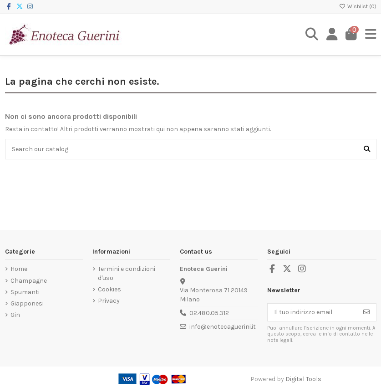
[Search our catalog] (366, 149)
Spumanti (25, 292)
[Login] (332, 34)
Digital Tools (303, 379)
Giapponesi (27, 303)
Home (18, 269)
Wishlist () (357, 6)
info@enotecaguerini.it (222, 327)
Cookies (109, 289)
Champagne (28, 281)
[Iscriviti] (366, 312)
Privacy (109, 301)
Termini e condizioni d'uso (126, 273)
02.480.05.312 (209, 313)
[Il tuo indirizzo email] (312, 312)
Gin (15, 315)
